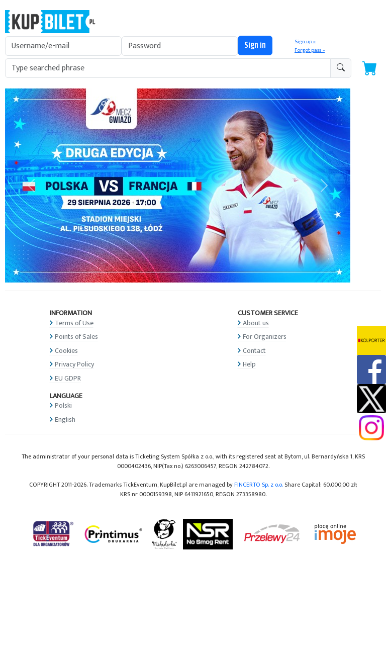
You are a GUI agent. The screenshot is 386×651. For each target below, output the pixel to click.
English (65, 419)
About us (256, 323)
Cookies (66, 350)
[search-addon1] (168, 68)
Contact (254, 350)
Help (249, 364)
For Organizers (264, 336)
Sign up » (305, 41)
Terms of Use (74, 323)
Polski (63, 405)
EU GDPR (68, 378)
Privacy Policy (74, 364)
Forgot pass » (310, 50)
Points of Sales (76, 336)
